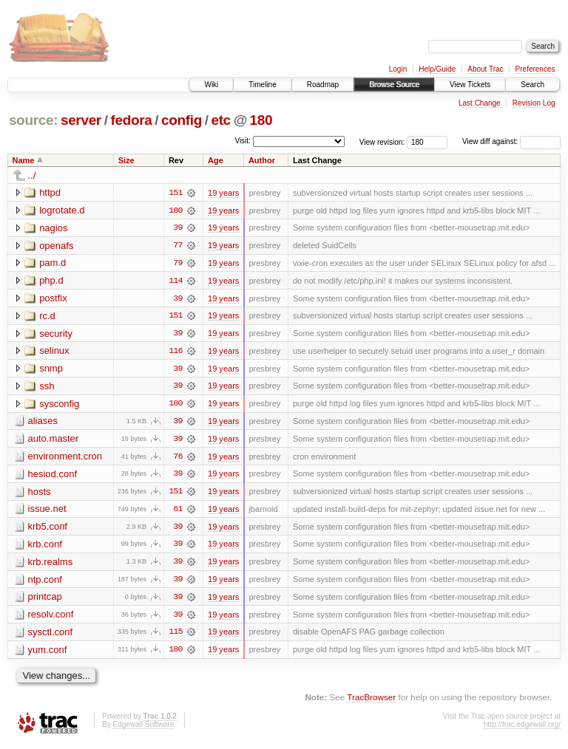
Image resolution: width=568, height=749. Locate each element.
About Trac (485, 69)
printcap (45, 600)
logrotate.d (61, 210)
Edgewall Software (143, 729)
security (55, 334)
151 (175, 193)
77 (177, 246)
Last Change (480, 103)
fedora (131, 120)
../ (32, 175)
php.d (51, 281)
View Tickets (470, 85)
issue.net (47, 511)
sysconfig (59, 405)
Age (215, 160)
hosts (39, 493)
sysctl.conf (50, 635)
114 (175, 281)
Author (261, 160)
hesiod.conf (53, 476)
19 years (223, 192)
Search (532, 85)
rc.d (47, 316)
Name (24, 160)
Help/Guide (437, 69)
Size (126, 160)
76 (177, 459)
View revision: (382, 141)
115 (175, 636)
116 (175, 352)
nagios (53, 227)
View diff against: (511, 141)
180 (261, 120)
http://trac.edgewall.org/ (522, 729)
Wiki (211, 85)
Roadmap (323, 85)
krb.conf (45, 547)
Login (398, 69)
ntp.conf (45, 582)
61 (177, 512)
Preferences (535, 69)
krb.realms (50, 564)
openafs (56, 245)
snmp (51, 369)
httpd (50, 192)
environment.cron (65, 458)
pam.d (52, 263)
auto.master (53, 440)
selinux (54, 352)
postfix (53, 298)
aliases (43, 422)
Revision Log (534, 103)
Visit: (242, 141)
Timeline (262, 85)
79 (177, 264)
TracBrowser (371, 701)
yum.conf (47, 653)
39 (177, 228)
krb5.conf (47, 529)
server (81, 120)
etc (220, 120)
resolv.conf (51, 617)
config (181, 120)
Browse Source (394, 85)
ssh (46, 387)
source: (33, 120)
